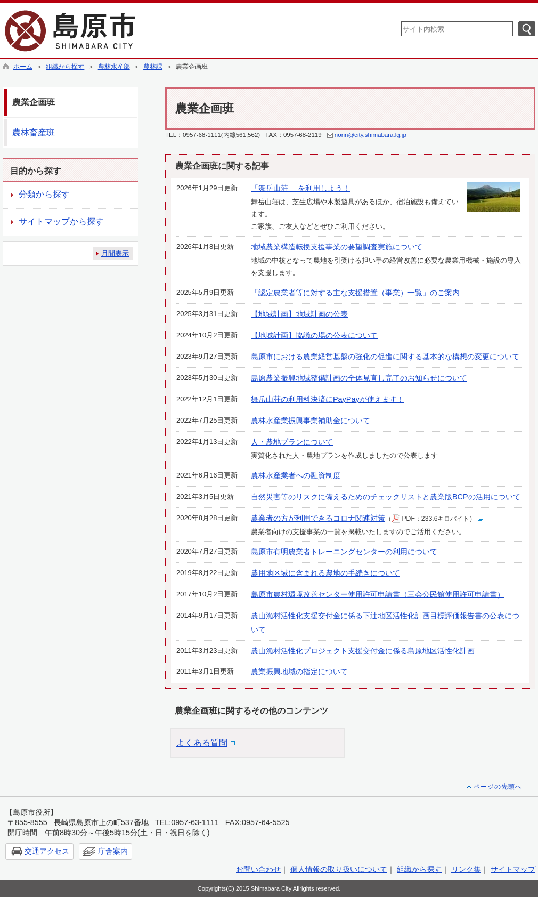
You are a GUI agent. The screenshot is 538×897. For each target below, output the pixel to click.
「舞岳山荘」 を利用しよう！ (300, 188)
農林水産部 (114, 66)
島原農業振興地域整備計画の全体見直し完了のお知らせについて (359, 378)
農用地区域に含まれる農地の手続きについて (325, 573)
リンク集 (466, 869)
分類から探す (44, 194)
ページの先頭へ (498, 786)
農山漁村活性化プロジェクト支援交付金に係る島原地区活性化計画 (363, 651)
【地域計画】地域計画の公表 (299, 314)
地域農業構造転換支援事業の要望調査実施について (336, 247)
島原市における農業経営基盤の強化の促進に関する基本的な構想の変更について (385, 356)
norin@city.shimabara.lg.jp (370, 135)
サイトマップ (513, 869)
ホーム (22, 66)
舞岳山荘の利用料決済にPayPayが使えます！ (327, 399)
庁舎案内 (113, 851)
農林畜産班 (33, 132)
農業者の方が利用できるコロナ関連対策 (318, 518)
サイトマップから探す (61, 221)
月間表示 (115, 253)
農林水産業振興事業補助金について (310, 420)
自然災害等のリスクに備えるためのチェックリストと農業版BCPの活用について (385, 496)
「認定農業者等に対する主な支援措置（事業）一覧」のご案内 (355, 292)
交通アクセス (47, 851)
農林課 (152, 66)
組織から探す (65, 66)
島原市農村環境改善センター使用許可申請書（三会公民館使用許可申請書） (377, 594)
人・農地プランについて (292, 442)
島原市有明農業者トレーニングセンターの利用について (344, 551)
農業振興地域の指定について (299, 671)
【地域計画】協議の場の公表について (314, 335)
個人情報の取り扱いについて (338, 869)
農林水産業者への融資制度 (295, 475)
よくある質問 (201, 742)
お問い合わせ (258, 869)
